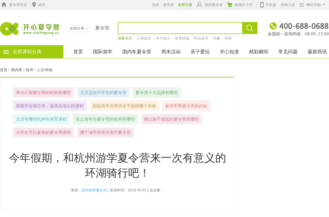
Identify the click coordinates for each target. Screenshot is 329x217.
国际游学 (102, 51)
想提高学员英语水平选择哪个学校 (124, 105)
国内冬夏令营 (136, 51)
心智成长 (144, 38)
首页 (78, 51)
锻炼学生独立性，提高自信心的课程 (50, 105)
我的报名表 (210, 4)
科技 (228, 38)
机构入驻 (288, 5)
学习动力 (163, 38)
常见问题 (288, 51)
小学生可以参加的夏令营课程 (43, 132)
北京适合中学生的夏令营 (103, 92)
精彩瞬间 (258, 51)
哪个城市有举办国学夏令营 (105, 132)
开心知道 (229, 51)
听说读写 (201, 38)
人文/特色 (44, 70)
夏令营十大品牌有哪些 (157, 92)
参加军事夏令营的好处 (186, 105)
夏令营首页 (13, 5)
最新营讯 (317, 51)
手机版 (268, 4)
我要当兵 (125, 38)
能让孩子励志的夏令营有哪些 (171, 119)
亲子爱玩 (200, 51)
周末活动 (170, 51)
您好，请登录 (163, 5)
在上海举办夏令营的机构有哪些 (105, 119)
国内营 (16, 70)
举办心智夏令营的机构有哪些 (43, 92)
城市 (38, 5)
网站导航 (311, 5)
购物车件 (240, 5)
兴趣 (216, 38)
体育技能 (182, 38)
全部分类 (79, 28)
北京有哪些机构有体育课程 (41, 119)
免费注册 (185, 5)
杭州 (29, 70)
